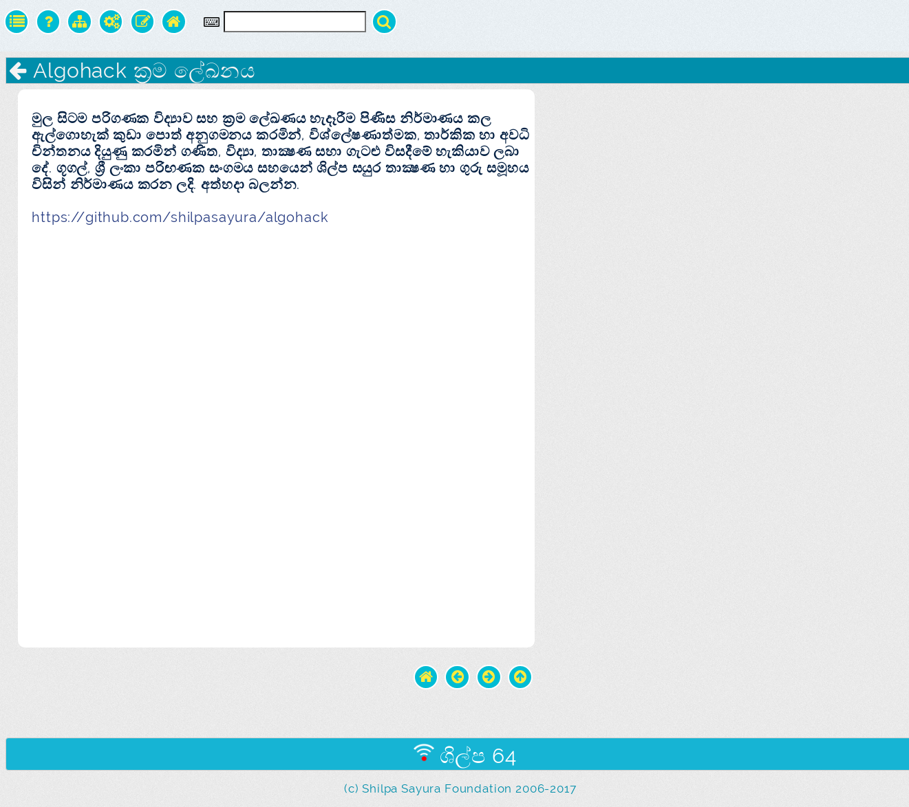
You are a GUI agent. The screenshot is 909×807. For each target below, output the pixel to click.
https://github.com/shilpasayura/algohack (180, 217)
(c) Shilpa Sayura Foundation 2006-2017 (460, 788)
